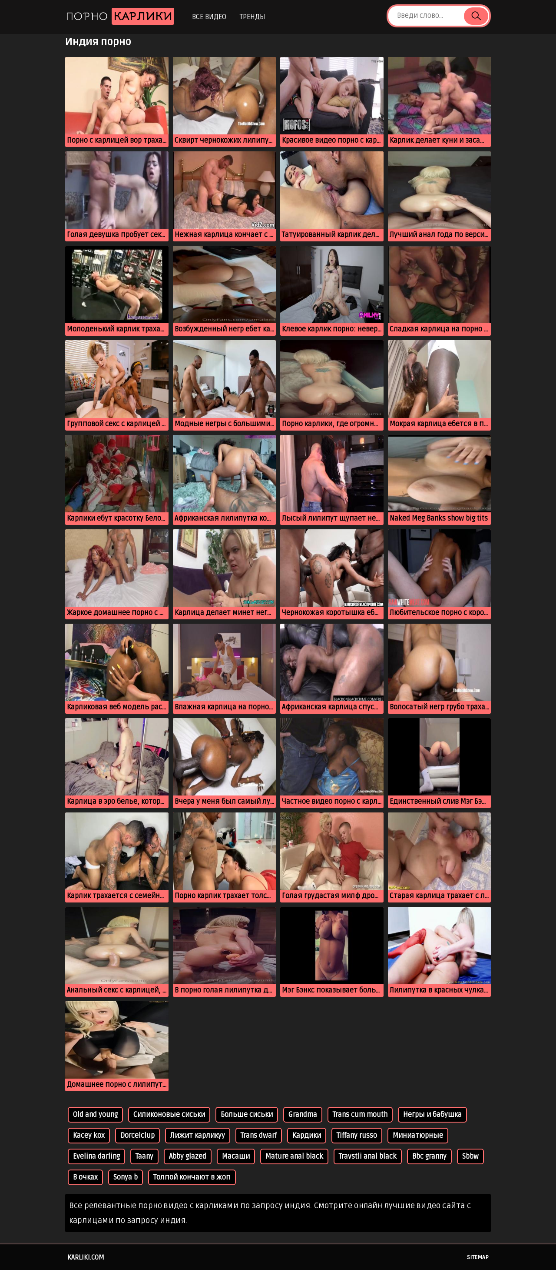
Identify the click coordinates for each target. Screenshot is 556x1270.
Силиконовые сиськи (169, 1114)
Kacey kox (89, 1135)
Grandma (302, 1114)
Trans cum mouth (360, 1114)
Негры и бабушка (432, 1114)
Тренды (252, 17)
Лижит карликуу (197, 1135)
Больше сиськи (247, 1114)
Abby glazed (187, 1156)
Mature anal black (294, 1156)
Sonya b (125, 1177)
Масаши (236, 1156)
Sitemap (478, 1257)
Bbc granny (429, 1156)
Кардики (306, 1135)
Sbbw (470, 1156)
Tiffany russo (357, 1135)
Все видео (209, 17)
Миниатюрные (418, 1135)
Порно (120, 16)
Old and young (95, 1114)
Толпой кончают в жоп (192, 1177)
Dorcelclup (137, 1135)
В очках (85, 1177)
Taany (144, 1156)
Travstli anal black (368, 1156)
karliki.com (85, 1257)
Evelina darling (96, 1156)
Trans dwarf (259, 1135)
